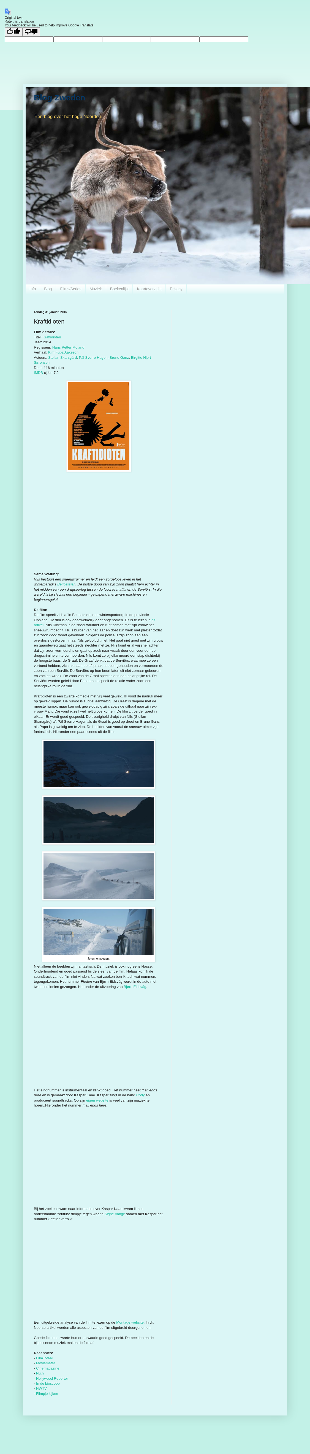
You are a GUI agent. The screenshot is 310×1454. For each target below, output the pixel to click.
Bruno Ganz (119, 357)
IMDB (38, 373)
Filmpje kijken (47, 1394)
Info (32, 289)
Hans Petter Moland (68, 347)
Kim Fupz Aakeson (63, 352)
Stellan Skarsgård (62, 357)
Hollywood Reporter (52, 1378)
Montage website (130, 1322)
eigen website (97, 1100)
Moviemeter (45, 1363)
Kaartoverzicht (149, 289)
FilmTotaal (44, 1358)
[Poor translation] (31, 31)
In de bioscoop (48, 1383)
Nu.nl (40, 1373)
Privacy (176, 289)
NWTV (41, 1388)
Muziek (95, 289)
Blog (48, 289)
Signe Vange (115, 1214)
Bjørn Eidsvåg (135, 987)
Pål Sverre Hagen (93, 357)
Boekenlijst (119, 289)
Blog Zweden (59, 97)
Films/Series (70, 289)
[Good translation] (13, 31)
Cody (140, 1095)
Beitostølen (66, 584)
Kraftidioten (52, 337)
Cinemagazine (47, 1368)
